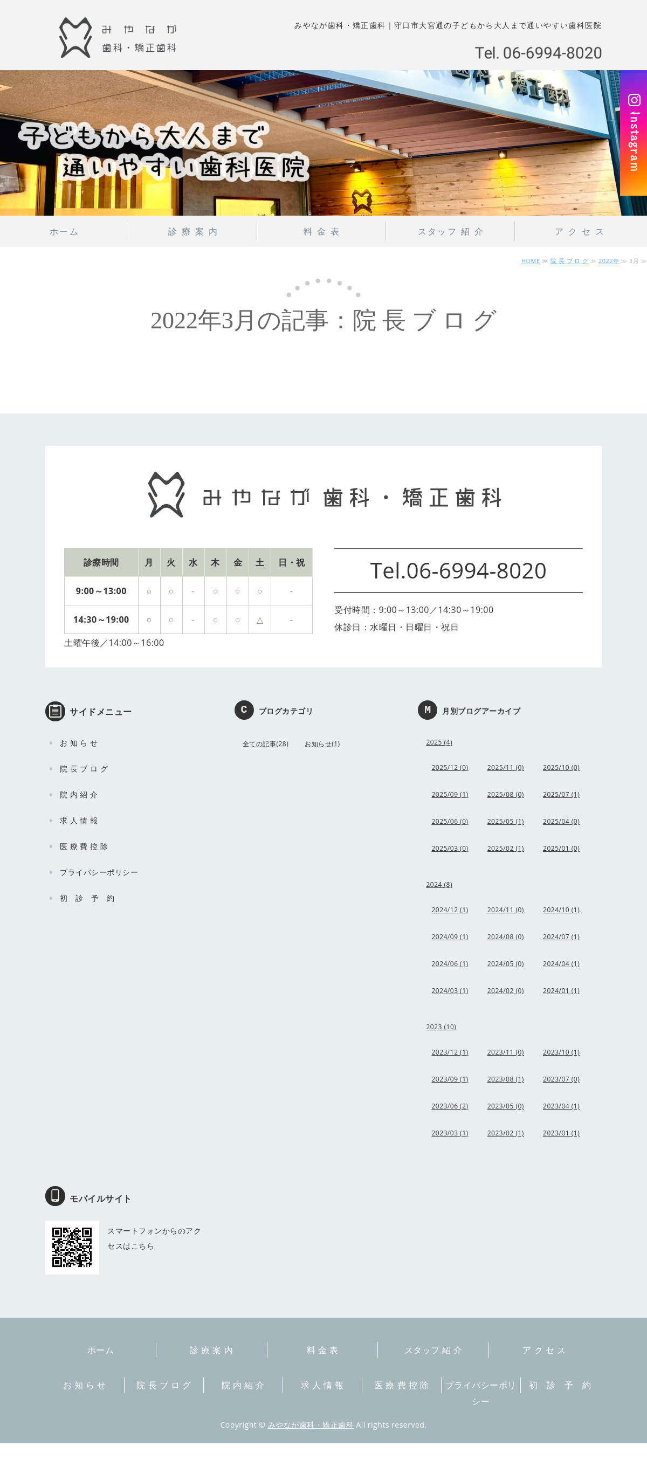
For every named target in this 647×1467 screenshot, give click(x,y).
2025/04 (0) (561, 821)
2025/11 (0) (505, 767)
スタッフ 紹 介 (451, 231)
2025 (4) (439, 742)
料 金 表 (322, 231)
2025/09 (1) (449, 794)
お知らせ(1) (322, 743)
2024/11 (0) (505, 909)
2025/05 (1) (505, 821)
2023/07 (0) (561, 1079)
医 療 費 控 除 (84, 846)
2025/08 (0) (505, 794)
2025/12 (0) (449, 767)
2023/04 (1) (561, 1106)
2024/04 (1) (561, 963)
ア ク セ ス (580, 231)
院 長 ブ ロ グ (569, 261)
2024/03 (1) (449, 990)
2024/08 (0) (505, 936)
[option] (323, 143)
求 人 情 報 (79, 820)
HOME (530, 261)
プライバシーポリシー (99, 872)
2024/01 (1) (561, 990)
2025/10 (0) (561, 767)
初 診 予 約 (87, 898)
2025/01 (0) (561, 848)
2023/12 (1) (449, 1052)
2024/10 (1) (561, 909)
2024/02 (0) (505, 990)
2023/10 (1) (561, 1052)
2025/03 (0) (449, 848)
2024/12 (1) (449, 909)
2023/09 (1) (449, 1079)
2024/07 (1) (561, 936)
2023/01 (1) (561, 1133)
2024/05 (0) (505, 963)
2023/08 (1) (505, 1079)
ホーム (64, 231)
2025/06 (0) (449, 821)
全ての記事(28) (265, 743)
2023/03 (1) (449, 1133)
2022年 (609, 261)
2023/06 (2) (449, 1106)
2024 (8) (439, 884)
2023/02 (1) (505, 1133)
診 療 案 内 (193, 231)
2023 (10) (441, 1026)
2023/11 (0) (505, 1052)
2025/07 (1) (561, 794)
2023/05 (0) (505, 1106)
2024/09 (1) (449, 936)
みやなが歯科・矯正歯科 (311, 1425)
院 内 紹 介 (79, 794)
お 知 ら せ (79, 743)
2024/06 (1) (449, 963)
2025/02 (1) (505, 848)
